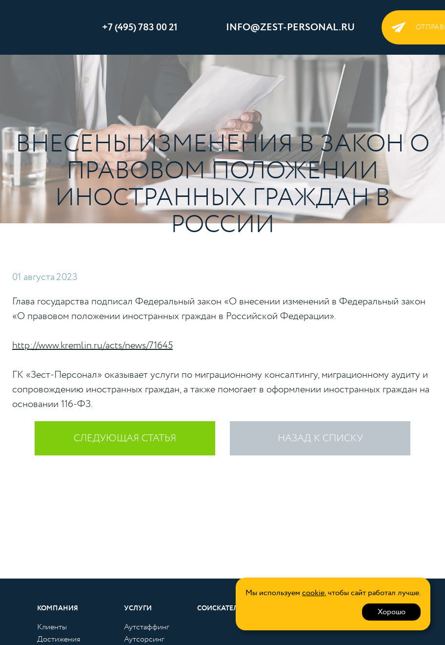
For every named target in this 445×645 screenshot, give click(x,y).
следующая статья (125, 438)
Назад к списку (320, 438)
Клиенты (52, 627)
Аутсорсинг (144, 639)
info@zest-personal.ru (290, 28)
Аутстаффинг (146, 627)
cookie (313, 593)
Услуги (138, 608)
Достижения (59, 639)
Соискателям (223, 608)
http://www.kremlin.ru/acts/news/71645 (92, 345)
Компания (57, 608)
